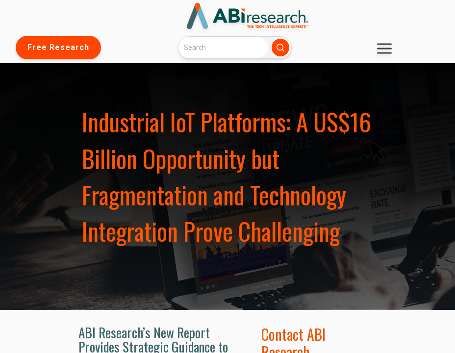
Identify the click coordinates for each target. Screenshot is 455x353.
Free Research (58, 47)
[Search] (223, 47)
